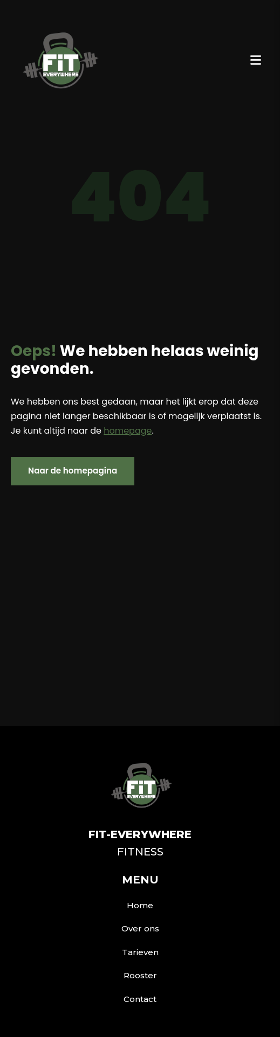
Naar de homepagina (72, 470)
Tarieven (140, 952)
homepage (128, 430)
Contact (140, 999)
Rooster (140, 975)
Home (140, 905)
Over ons (140, 928)
